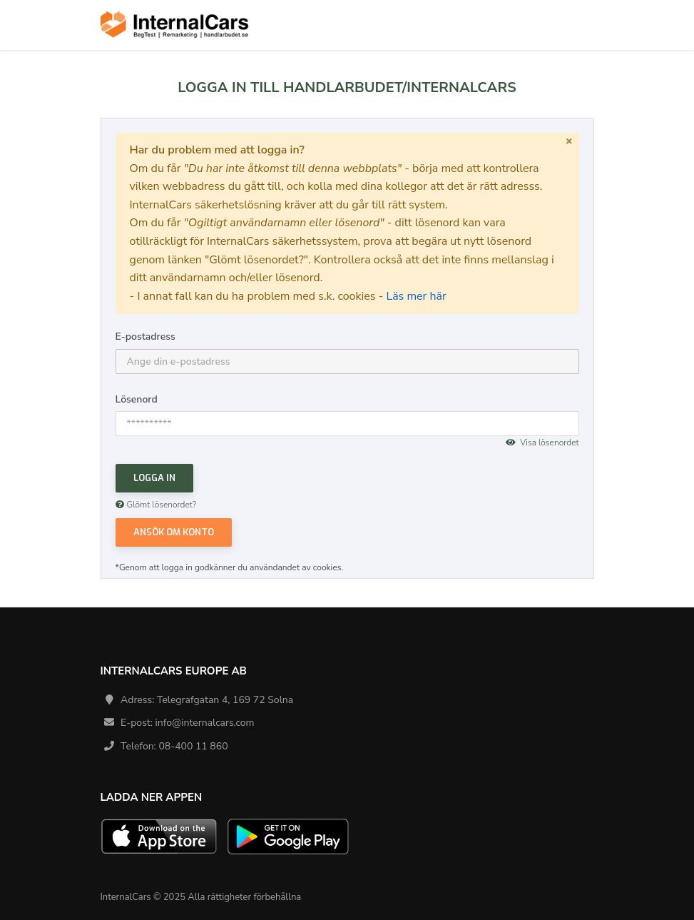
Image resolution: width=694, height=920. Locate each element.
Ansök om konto (173, 532)
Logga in (154, 478)
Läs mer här (416, 296)
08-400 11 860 (193, 746)
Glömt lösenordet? (156, 504)
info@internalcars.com (205, 722)
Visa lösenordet (542, 442)
